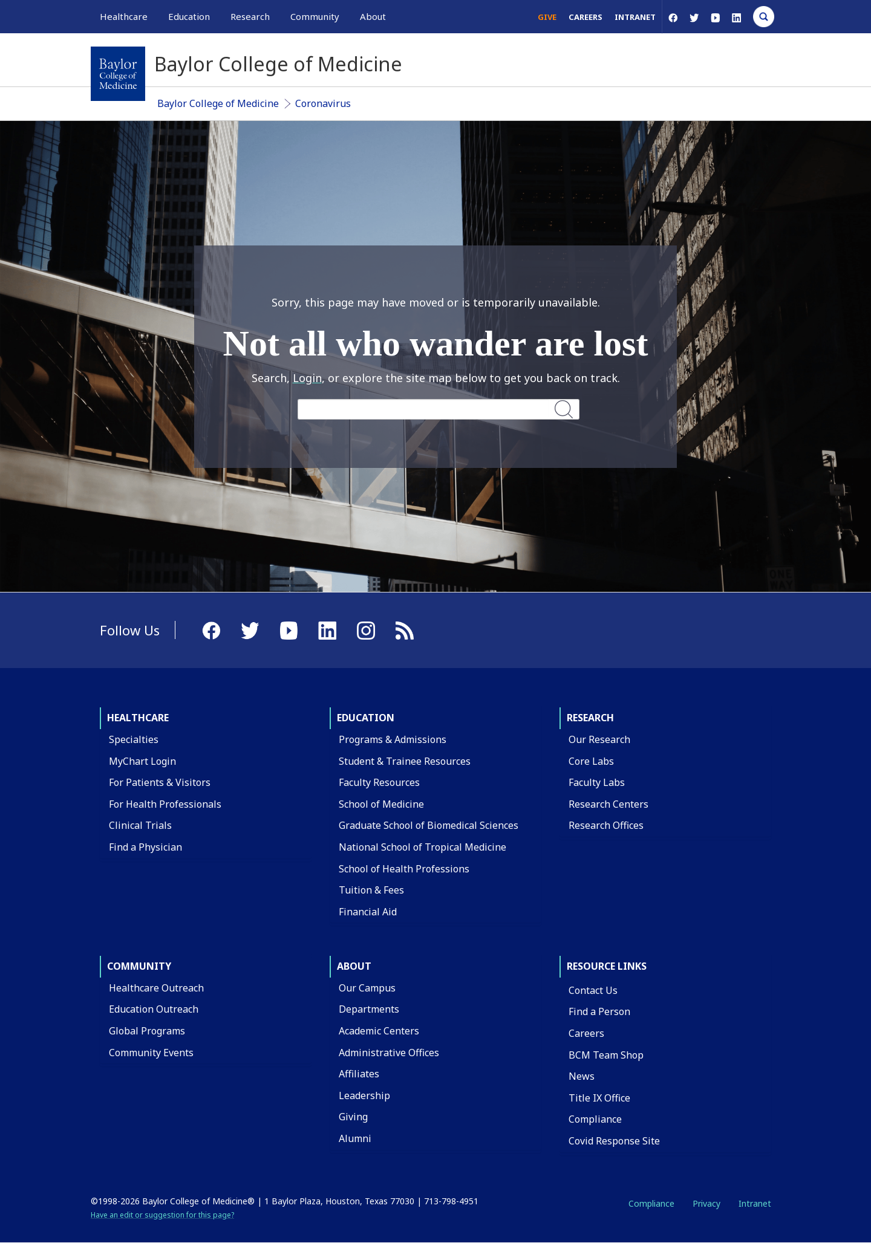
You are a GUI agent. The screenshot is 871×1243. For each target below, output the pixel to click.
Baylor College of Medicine (218, 103)
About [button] (373, 16)
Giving (353, 1116)
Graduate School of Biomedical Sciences (428, 825)
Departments (369, 1009)
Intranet (635, 16)
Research (590, 717)
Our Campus (367, 988)
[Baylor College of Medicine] (118, 74)
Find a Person (599, 1011)
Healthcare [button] (124, 16)
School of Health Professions (404, 868)
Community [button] (314, 16)
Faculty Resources (379, 782)
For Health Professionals (165, 804)
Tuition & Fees (371, 890)
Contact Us (593, 990)
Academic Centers (379, 1030)
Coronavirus (323, 103)
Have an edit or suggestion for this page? (162, 1215)
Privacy (706, 1203)
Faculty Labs (597, 782)
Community (139, 966)
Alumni (355, 1138)
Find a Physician (145, 847)
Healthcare (138, 717)
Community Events (151, 1052)
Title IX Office (599, 1098)
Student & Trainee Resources (405, 761)
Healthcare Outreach (156, 988)
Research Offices (606, 825)
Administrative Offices (389, 1052)
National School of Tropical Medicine (422, 847)
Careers (585, 16)
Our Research (599, 739)
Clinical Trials (140, 825)
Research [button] (250, 16)
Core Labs (591, 761)
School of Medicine (381, 804)
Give (547, 16)
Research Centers (608, 804)
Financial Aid (368, 911)
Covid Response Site (614, 1140)
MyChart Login (142, 761)
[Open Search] (763, 16)
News (582, 1076)
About (354, 966)
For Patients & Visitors (159, 782)
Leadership (364, 1095)
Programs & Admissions (392, 739)
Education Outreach (153, 1009)
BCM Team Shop (606, 1055)
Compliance (595, 1119)
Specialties (133, 739)
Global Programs (147, 1030)
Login (307, 378)
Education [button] (189, 16)
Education (365, 717)
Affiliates (359, 1073)
